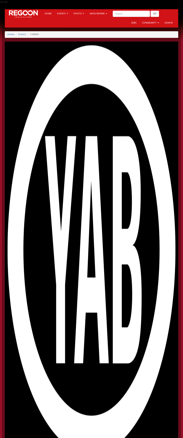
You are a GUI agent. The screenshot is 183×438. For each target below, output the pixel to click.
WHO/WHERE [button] (98, 14)
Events (22, 34)
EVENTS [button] (62, 14)
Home (11, 34)
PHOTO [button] (79, 14)
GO (155, 14)
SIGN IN (169, 23)
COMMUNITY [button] (150, 23)
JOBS (134, 23)
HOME (48, 14)
